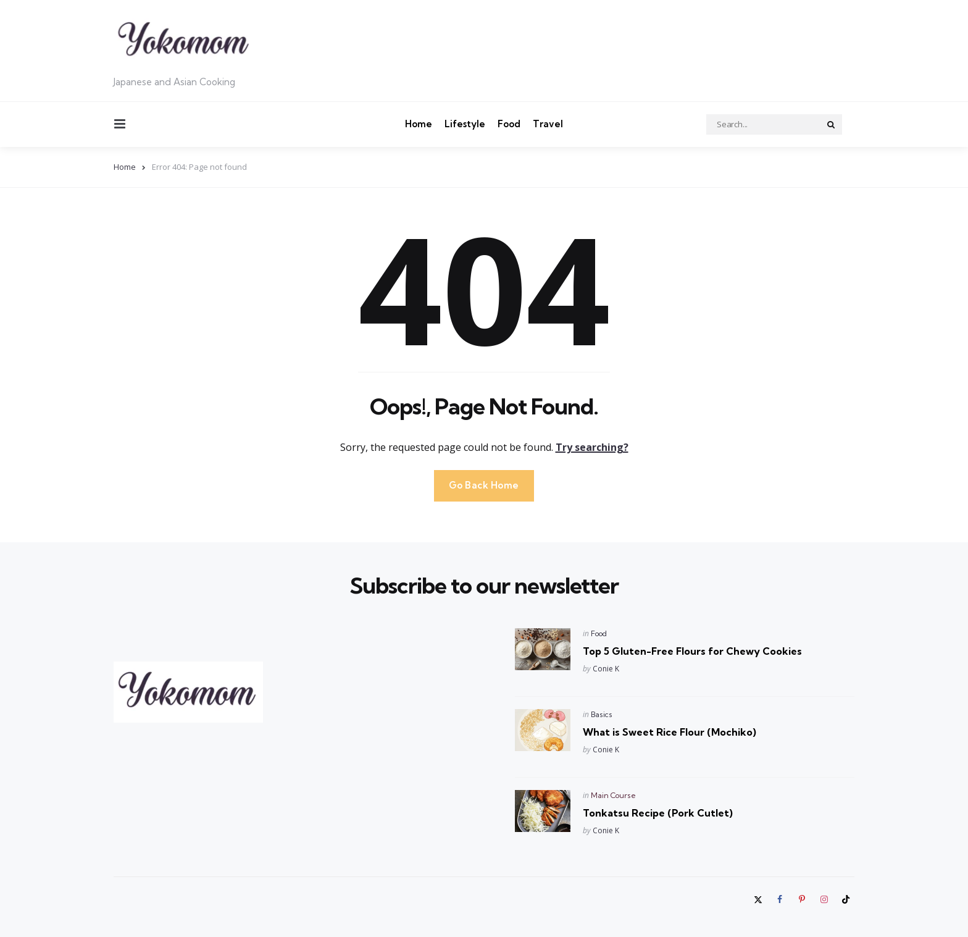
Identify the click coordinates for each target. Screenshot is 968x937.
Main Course (613, 795)
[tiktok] (845, 899)
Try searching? (592, 447)
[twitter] (759, 899)
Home (418, 124)
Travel (548, 124)
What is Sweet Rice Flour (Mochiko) (669, 732)
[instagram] (824, 899)
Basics (601, 714)
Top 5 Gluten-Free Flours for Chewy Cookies (692, 651)
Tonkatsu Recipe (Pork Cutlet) (658, 813)
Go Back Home (484, 485)
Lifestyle (464, 124)
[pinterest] (802, 899)
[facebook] (780, 899)
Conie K (606, 668)
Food (509, 124)
